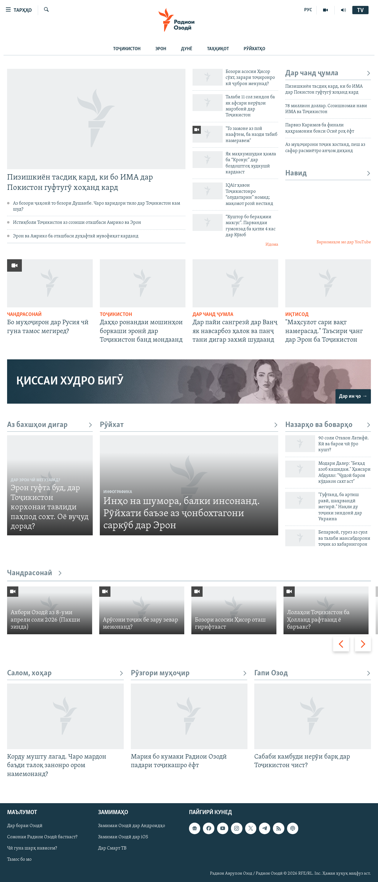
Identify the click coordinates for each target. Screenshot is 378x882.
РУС (308, 10)
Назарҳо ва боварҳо (328, 425)
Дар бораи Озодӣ (25, 826)
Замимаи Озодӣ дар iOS (123, 837)
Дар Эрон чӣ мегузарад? (35, 480)
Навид (328, 173)
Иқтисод (297, 314)
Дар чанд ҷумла (328, 73)
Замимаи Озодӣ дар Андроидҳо (131, 826)
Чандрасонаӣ (24, 314)
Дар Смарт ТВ (112, 848)
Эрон (160, 49)
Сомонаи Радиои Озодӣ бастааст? (42, 837)
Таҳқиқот (218, 49)
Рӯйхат (189, 425)
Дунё (186, 49)
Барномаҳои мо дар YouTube (344, 242)
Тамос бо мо (19, 859)
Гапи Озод (312, 673)
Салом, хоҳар (65, 673)
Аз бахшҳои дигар (50, 425)
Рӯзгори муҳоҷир (189, 673)
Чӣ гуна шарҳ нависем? (32, 848)
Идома (271, 244)
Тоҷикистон (127, 49)
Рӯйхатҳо (254, 49)
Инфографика (117, 492)
